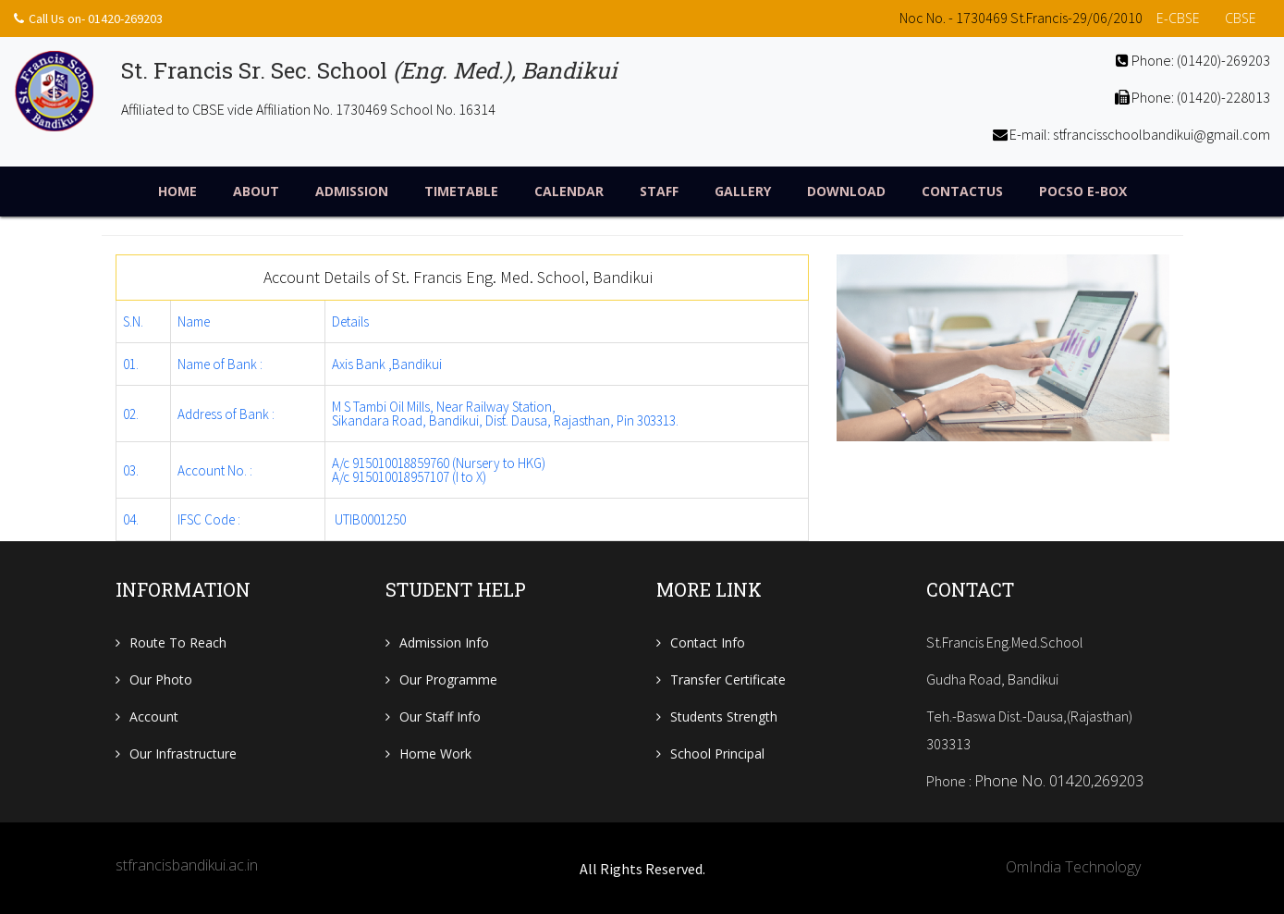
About (256, 191)
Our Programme (448, 679)
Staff (659, 191)
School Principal (717, 753)
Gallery (743, 191)
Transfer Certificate (728, 679)
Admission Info (444, 642)
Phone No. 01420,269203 (1058, 781)
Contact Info (707, 642)
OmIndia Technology (1073, 867)
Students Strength (723, 716)
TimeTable (461, 191)
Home (177, 191)
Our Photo (160, 679)
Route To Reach (177, 642)
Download (846, 191)
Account (153, 716)
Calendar (569, 191)
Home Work (435, 753)
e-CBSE (1178, 18)
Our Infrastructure (183, 753)
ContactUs (962, 191)
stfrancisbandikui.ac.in (187, 865)
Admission (351, 191)
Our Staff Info (440, 716)
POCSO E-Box (1083, 191)
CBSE (1240, 18)
